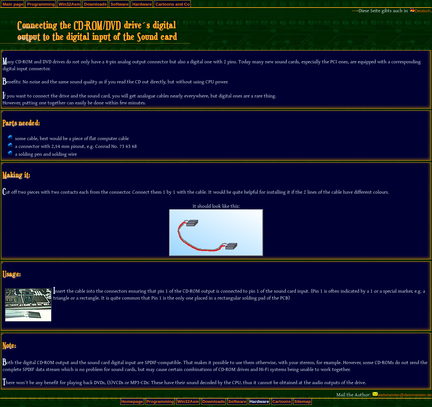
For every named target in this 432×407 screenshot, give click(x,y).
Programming (41, 4)
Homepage (132, 401)
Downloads (95, 4)
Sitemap (302, 401)
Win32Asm (69, 4)
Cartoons (281, 401)
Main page (13, 4)
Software (119, 4)
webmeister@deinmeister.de (405, 395)
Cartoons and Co (172, 4)
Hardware (142, 4)
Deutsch (422, 10)
